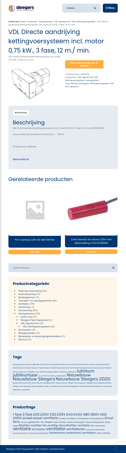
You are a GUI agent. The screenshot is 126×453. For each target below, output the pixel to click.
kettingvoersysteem (99, 83)
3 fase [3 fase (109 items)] (27, 414)
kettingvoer (83, 83)
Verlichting (24, 307)
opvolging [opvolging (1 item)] (47, 383)
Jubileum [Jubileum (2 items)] (85, 371)
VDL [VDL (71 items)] (93, 425)
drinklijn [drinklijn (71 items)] (62, 418)
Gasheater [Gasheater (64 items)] (24, 422)
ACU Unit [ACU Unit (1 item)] (29, 364)
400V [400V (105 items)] (17, 418)
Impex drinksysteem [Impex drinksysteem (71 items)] (94, 422)
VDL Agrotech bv (62, 21)
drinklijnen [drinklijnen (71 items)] (72, 418)
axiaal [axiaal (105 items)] (27, 418)
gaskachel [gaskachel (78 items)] (33, 422)
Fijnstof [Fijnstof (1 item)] (107, 364)
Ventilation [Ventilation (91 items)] (38, 429)
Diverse (22, 339)
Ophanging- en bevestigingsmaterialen (39, 336)
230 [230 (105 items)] (52, 414)
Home (23, 21)
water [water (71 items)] (99, 433)
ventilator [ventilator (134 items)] (55, 428)
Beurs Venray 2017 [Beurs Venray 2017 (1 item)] (52, 364)
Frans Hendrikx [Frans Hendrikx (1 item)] (40, 372)
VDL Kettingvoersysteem (83, 21)
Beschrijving (21, 112)
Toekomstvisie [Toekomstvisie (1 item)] (57, 386)
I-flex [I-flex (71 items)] (42, 422)
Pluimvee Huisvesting (30, 291)
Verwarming (25, 310)
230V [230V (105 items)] (61, 414)
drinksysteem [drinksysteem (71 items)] (83, 418)
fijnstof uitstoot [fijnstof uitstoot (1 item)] (99, 368)
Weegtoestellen (27, 333)
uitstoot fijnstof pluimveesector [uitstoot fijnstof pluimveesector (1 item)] (90, 386)
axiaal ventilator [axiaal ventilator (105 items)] (45, 418)
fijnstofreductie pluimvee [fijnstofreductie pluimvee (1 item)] (60, 368)
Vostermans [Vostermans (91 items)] (57, 432)
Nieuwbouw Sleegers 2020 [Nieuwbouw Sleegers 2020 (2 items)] (83, 379)
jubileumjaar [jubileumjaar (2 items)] (25, 375)
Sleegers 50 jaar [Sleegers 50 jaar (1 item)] (61, 383)
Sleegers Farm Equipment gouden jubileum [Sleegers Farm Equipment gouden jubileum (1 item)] (28, 386)
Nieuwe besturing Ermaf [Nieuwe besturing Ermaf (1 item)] (21, 383)
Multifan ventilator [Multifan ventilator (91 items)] (78, 425)
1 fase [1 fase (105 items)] (17, 414)
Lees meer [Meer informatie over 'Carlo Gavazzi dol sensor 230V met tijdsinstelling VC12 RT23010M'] (91, 251)
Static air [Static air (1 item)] (48, 386)
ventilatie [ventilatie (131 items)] (22, 428)
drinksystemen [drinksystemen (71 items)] (97, 418)
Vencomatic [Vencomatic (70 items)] (100, 425)
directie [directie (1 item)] (62, 364)
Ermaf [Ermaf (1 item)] (67, 364)
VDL (112, 83)
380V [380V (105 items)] (94, 414)
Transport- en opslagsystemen (35, 300)
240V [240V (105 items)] (77, 414)
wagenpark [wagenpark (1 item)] (26, 389)
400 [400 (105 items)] (103, 414)
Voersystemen (46, 21)
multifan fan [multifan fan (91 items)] (39, 425)
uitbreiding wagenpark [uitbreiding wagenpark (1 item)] (70, 386)
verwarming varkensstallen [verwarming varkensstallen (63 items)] (39, 433)
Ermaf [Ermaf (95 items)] (109, 418)
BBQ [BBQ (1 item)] (34, 364)
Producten (32, 21)
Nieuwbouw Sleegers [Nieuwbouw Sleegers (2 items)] (34, 379)
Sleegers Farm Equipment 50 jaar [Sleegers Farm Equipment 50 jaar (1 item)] (99, 383)
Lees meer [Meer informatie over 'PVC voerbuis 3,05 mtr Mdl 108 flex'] (34, 252)
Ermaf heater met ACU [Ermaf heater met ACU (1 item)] (87, 364)
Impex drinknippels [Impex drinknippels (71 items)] (76, 422)
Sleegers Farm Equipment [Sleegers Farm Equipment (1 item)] (77, 383)
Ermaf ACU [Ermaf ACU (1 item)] (74, 364)
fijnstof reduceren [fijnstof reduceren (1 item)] (32, 368)
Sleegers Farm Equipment (35, 320)
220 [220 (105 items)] (36, 414)
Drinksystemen (26, 297)
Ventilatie (23, 304)
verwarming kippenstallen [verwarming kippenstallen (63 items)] (95, 429)
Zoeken (113, 268)
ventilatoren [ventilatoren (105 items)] (75, 429)
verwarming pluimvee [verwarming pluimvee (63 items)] (21, 433)
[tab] (21, 112)
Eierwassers (25, 330)
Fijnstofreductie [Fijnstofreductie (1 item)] (45, 368)
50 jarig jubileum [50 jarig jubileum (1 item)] (19, 364)
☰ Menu (110, 8)
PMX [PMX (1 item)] (53, 383)
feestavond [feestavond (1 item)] (99, 364)
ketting (74, 83)
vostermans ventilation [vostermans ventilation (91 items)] (81, 432)
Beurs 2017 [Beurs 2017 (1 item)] (40, 364)
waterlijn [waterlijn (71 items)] (106, 433)
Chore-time (27, 317)
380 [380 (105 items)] (86, 414)
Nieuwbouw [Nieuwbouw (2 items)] (79, 375)
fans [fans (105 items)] (16, 421)
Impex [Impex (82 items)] (48, 422)
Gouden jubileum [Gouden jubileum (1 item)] (53, 372)
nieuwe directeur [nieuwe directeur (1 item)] (37, 383)
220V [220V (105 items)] (44, 414)
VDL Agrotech (71, 86)
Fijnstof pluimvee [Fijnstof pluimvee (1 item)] (19, 368)
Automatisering (26, 294)
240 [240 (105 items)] (69, 414)
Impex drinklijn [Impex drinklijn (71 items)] (59, 422)
